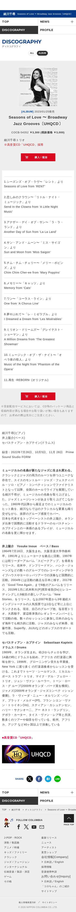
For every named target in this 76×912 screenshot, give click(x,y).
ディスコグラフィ (34, 810)
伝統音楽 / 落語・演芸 (17, 871)
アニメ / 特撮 (11, 847)
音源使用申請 (49, 871)
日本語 (48, 862)
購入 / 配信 (41, 157)
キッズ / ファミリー (15, 852)
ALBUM (42, 53)
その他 (8, 881)
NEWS (44, 21)
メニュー (69, 5)
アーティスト (49, 847)
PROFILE (46, 30)
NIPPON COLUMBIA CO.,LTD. (22, 5)
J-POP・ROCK (13, 837)
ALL (32, 53)
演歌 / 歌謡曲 (11, 842)
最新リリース (49, 837)
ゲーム (8, 876)
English (59, 862)
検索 (58, 5)
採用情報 (46, 866)
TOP (5, 21)
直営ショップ (49, 852)
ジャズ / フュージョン (17, 862)
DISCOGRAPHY (13, 30)
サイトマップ (49, 891)
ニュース (46, 842)
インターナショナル (15, 866)
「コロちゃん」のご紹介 (55, 886)
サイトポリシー (49, 902)
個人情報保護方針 (27, 902)
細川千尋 (16, 810)
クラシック (10, 857)
